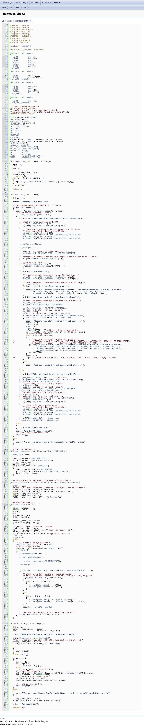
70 (5, 130)
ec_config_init (29, 214)
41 (5, 77)
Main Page (7, 2)
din (29, 60)
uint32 (16, 64)
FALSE (41, 214)
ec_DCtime (54, 346)
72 (5, 134)
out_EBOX (33, 148)
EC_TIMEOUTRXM (71, 235)
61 (5, 114)
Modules (35, 2)
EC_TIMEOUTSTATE (67, 253)
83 (5, 154)
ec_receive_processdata (35, 304)
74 (5, 137)
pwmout (31, 92)
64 (5, 119)
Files (57, 2)
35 (5, 66)
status (31, 57)
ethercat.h (26, 46)
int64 (12, 128)
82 (5, 152)
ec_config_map (26, 244)
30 (5, 57)
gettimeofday (19, 522)
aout (30, 90)
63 (5, 117)
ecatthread (20, 504)
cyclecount (22, 145)
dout (30, 88)
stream (31, 77)
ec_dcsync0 (31, 332)
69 (5, 128)
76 (5, 141)
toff (18, 128)
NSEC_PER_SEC (38, 458)
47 (5, 88)
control (32, 86)
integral (20, 143)
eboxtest (19, 194)
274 (5, 504)
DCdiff (17, 130)
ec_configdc (25, 247)
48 (5, 90)
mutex (30, 141)
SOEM (4, 7)
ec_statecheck (26, 253)
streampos (27, 154)
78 (5, 145)
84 (5, 156)
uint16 (16, 92)
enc (29, 66)
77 (5, 143)
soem (2, 718)
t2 (34, 123)
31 (5, 59)
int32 (15, 62)
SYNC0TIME (53, 332)
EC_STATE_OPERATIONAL (56, 308)
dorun (16, 125)
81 (5, 150)
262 (5, 482)
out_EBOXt (17, 93)
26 (5, 49)
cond (29, 139)
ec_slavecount (74, 218)
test (11, 7)
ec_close (20, 434)
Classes (46, 2)
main (16, 623)
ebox (25, 7)
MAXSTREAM (35, 156)
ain (29, 62)
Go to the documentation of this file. (17, 21)
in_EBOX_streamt (20, 79)
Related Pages (21, 2)
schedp (33, 117)
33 (5, 62)
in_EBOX (33, 147)
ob (18, 134)
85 (5, 158)
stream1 (25, 156)
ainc (24, 152)
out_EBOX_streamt (20, 103)
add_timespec (21, 451)
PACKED (29, 53)
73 (5, 136)
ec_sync (19, 482)
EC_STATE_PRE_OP (49, 390)
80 (5, 148)
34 (5, 64)
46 (5, 86)
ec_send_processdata (33, 302)
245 (5, 451)
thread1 (24, 121)
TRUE (43, 332)
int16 (15, 77)
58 (5, 108)
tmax (25, 126)
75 (5, 139)
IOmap (18, 119)
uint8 (15, 57)
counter (32, 59)
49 (5, 92)
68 (5, 126)
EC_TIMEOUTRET (55, 304)
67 (5, 125)
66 (5, 123)
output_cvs (19, 161)
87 (5, 161)
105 (5, 194)
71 (5, 132)
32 (5, 60)
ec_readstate (29, 284)
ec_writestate (30, 312)
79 (5, 147)
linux (18, 7)
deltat (17, 126)
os (15, 132)
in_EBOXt (16, 68)
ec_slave (37, 225)
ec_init (21, 207)
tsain (31, 64)
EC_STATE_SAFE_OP (47, 253)
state (38, 308)
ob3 (17, 137)
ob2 (17, 136)
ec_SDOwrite (29, 235)
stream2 (25, 158)
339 (5, 623)
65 (5, 121)
